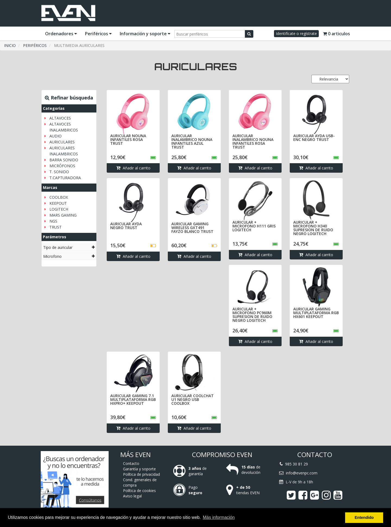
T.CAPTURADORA (65, 177)
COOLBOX (58, 197)
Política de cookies (139, 490)
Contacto (131, 463)
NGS (53, 221)
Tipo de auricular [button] (69, 247)
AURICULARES (62, 141)
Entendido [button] (364, 517)
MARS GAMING (63, 215)
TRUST (55, 227)
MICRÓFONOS (62, 165)
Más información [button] (219, 517)
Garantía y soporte (139, 468)
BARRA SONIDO (63, 159)
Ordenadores (61, 34)
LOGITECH (58, 209)
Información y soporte (145, 34)
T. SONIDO (59, 171)
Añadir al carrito (133, 168)
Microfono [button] (69, 256)
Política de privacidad (141, 474)
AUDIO (55, 136)
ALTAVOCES (60, 118)
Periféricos (98, 34)
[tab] (69, 247)
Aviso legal (132, 496)
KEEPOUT (58, 203)
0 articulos (336, 34)
